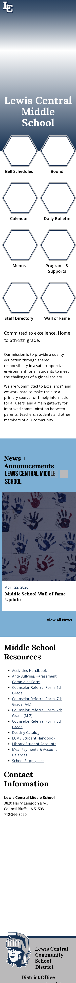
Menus (19, 248)
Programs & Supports (57, 251)
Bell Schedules (19, 154)
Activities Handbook (29, 670)
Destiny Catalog (25, 732)
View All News (59, 619)
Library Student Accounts (34, 743)
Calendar (19, 201)
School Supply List (28, 760)
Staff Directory (19, 301)
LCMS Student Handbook (33, 738)
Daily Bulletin (57, 201)
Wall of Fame (57, 301)
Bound (57, 154)
